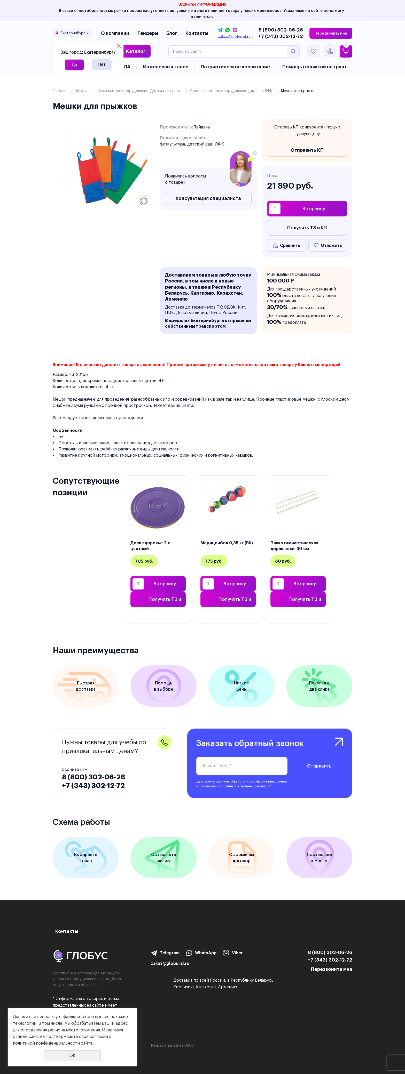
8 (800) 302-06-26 (281, 29)
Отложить (331, 245)
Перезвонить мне (331, 33)
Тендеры (147, 33)
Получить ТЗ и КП (307, 227)
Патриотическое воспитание (235, 66)
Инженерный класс (165, 66)
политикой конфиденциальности (246, 786)
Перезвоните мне (331, 969)
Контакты (196, 33)
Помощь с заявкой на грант (314, 66)
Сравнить (290, 245)
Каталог (135, 51)
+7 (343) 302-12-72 (280, 36)
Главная (59, 91)
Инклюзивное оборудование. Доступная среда (139, 91)
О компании (115, 33)
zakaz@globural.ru (234, 36)
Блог (171, 33)
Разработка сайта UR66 (172, 1045)
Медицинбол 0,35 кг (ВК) (226, 542)
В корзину (313, 208)
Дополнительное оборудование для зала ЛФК (231, 91)
